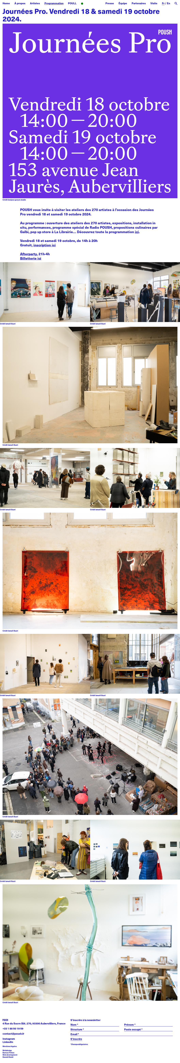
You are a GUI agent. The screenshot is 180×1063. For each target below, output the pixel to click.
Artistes (35, 3)
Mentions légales (10, 1046)
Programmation (54, 3)
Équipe (123, 3)
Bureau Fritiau (8, 1052)
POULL (72, 3)
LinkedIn (8, 1042)
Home (6, 3)
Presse (109, 3)
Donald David (8, 1057)
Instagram (9, 1038)
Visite (153, 3)
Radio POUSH (91, 3)
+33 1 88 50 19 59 (13, 1028)
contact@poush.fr (13, 1033)
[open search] (176, 3)
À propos (19, 3)
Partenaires (139, 3)
